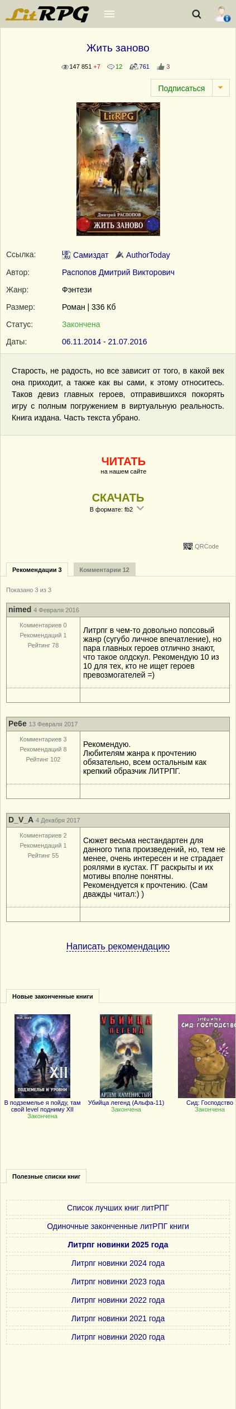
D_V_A (20, 819)
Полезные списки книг (46, 1176)
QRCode (207, 546)
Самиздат (85, 254)
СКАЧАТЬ (118, 497)
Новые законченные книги (52, 996)
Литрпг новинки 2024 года (118, 1263)
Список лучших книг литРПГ (118, 1207)
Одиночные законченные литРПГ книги (118, 1226)
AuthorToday (142, 254)
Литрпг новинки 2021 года (118, 1318)
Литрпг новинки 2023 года (118, 1281)
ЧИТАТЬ (124, 461)
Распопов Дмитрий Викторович (118, 272)
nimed (19, 609)
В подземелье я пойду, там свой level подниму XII (42, 1103)
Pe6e (17, 723)
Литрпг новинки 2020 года (118, 1336)
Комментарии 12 (104, 569)
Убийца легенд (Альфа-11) (126, 1099)
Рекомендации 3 (37, 569)
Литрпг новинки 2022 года (118, 1299)
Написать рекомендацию (118, 946)
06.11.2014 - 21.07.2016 (104, 341)
